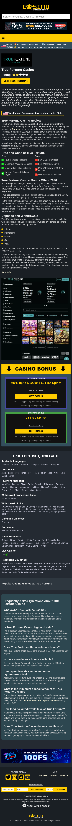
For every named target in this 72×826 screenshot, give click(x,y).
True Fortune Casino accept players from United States (33, 113)
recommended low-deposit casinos (40, 700)
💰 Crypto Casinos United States (28, 47)
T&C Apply (22, 402)
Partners (43, 775)
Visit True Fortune (16, 81)
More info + (7, 272)
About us (64, 775)
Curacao (16, 129)
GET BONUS (36, 396)
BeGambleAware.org (50, 402)
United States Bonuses (54, 47)
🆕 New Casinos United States (54, 44)
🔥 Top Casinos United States (26, 44)
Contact (53, 775)
